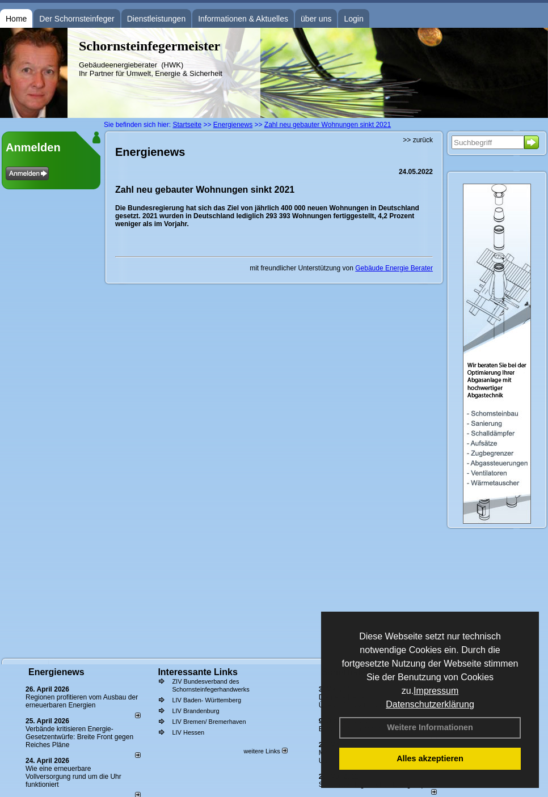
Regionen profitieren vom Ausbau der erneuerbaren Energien (82, 701)
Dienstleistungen (156, 18)
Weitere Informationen (430, 727)
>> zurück (418, 140)
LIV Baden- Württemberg (206, 700)
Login (353, 18)
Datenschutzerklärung (430, 704)
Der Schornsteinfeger (76, 18)
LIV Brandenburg (195, 710)
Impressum (436, 691)
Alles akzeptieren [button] (430, 758)
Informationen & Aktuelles (243, 18)
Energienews (56, 672)
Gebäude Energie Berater (394, 268)
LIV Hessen (188, 732)
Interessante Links (198, 672)
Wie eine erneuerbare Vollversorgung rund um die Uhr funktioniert (73, 776)
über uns (316, 18)
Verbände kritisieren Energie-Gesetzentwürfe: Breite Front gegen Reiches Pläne (79, 737)
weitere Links (265, 751)
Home (16, 18)
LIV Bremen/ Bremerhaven (209, 721)
